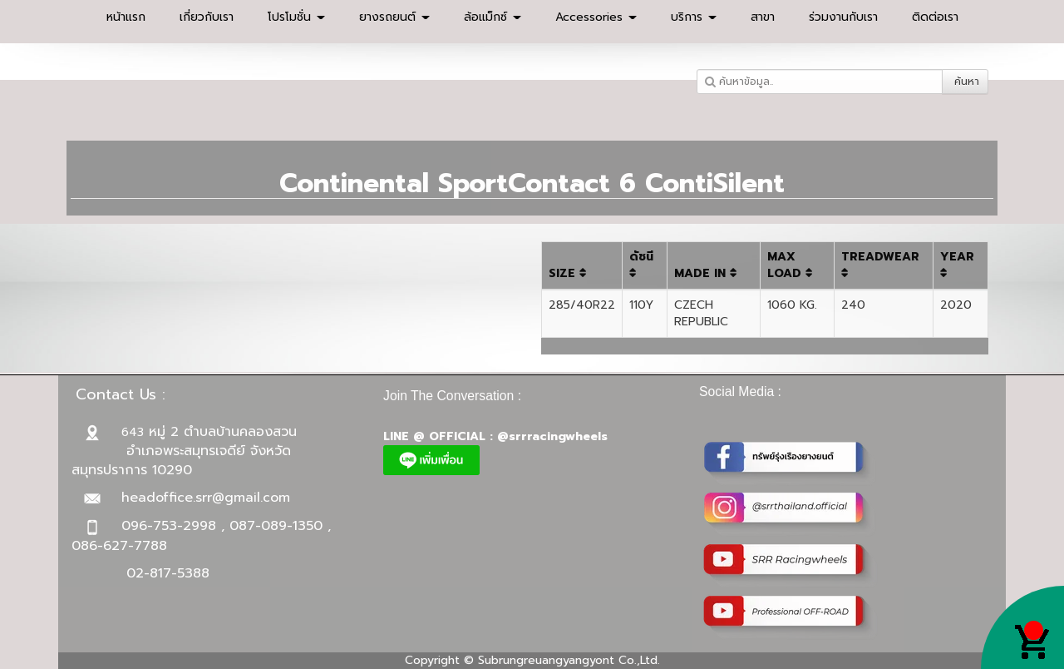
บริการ (694, 17)
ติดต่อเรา (935, 17)
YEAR (957, 263)
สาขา (763, 17)
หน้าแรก (125, 17)
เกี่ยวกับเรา (207, 17)
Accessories (596, 17)
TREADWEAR (880, 263)
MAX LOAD (790, 265)
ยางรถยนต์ (394, 17)
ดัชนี (641, 263)
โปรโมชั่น (296, 17)
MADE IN (705, 273)
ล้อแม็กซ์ (492, 17)
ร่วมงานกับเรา (843, 17)
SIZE (568, 273)
